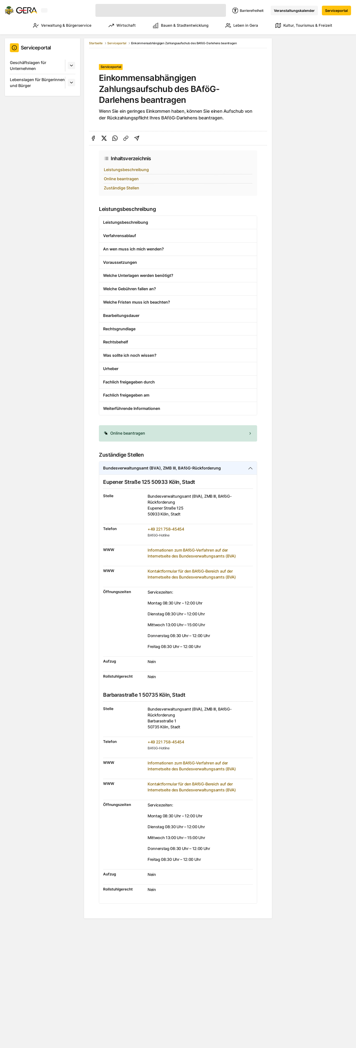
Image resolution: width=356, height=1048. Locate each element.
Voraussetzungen (120, 262)
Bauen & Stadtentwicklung (176, 25)
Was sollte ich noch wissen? (129, 355)
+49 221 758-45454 (166, 529)
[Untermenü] (71, 65)
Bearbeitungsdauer (121, 315)
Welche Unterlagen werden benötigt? (138, 275)
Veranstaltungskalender (294, 10)
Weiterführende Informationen (131, 408)
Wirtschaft (115, 25)
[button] (178, 433)
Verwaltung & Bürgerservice (53, 25)
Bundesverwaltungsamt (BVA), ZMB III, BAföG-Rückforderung (162, 468)
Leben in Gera (239, 25)
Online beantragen (121, 178)
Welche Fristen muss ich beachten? (136, 302)
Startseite (96, 43)
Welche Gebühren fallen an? (129, 288)
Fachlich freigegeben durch (129, 381)
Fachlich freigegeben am (126, 395)
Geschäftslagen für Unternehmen (28, 65)
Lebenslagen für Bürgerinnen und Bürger (37, 82)
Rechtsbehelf (115, 341)
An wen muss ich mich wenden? (133, 248)
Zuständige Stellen (121, 187)
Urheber (110, 368)
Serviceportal (336, 10)
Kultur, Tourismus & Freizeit (303, 25)
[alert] (178, 433)
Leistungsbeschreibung (126, 169)
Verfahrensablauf (119, 235)
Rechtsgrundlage (119, 328)
